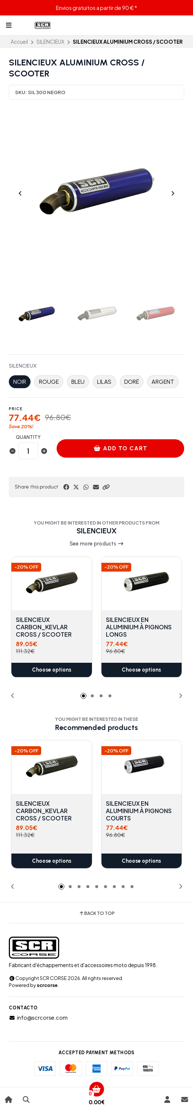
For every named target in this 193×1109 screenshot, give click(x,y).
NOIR (19, 381)
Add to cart (120, 448)
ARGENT (162, 381)
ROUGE (49, 381)
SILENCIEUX (50, 42)
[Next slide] (172, 193)
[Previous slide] (20, 193)
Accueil (19, 42)
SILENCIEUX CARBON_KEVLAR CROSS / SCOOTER (44, 627)
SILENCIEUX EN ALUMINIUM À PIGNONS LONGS (139, 627)
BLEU (78, 381)
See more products (96, 543)
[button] (106, 487)
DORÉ (131, 381)
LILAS (104, 381)
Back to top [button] (97, 913)
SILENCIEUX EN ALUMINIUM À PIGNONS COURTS (139, 810)
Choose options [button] (51, 670)
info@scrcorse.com (38, 1017)
